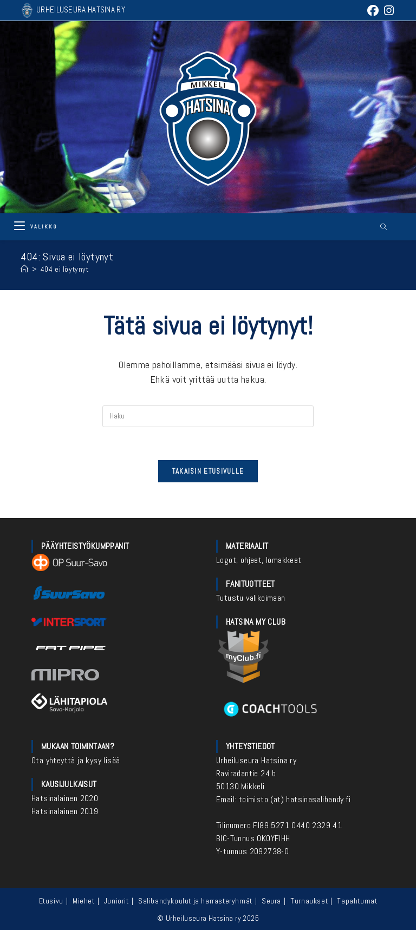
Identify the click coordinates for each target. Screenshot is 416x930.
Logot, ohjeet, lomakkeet (259, 560)
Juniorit (116, 901)
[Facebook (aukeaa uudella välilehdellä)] (373, 10)
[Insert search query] (208, 416)
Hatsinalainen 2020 (64, 798)
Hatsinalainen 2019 (64, 811)
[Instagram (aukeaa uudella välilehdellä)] (387, 10)
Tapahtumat (357, 901)
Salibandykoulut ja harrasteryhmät (195, 901)
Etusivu (51, 901)
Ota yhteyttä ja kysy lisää (75, 760)
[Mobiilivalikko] (35, 226)
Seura (271, 901)
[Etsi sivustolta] (384, 227)
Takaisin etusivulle (208, 471)
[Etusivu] (25, 269)
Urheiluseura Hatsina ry (256, 760)
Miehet (84, 901)
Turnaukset (309, 901)
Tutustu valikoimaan (250, 598)
